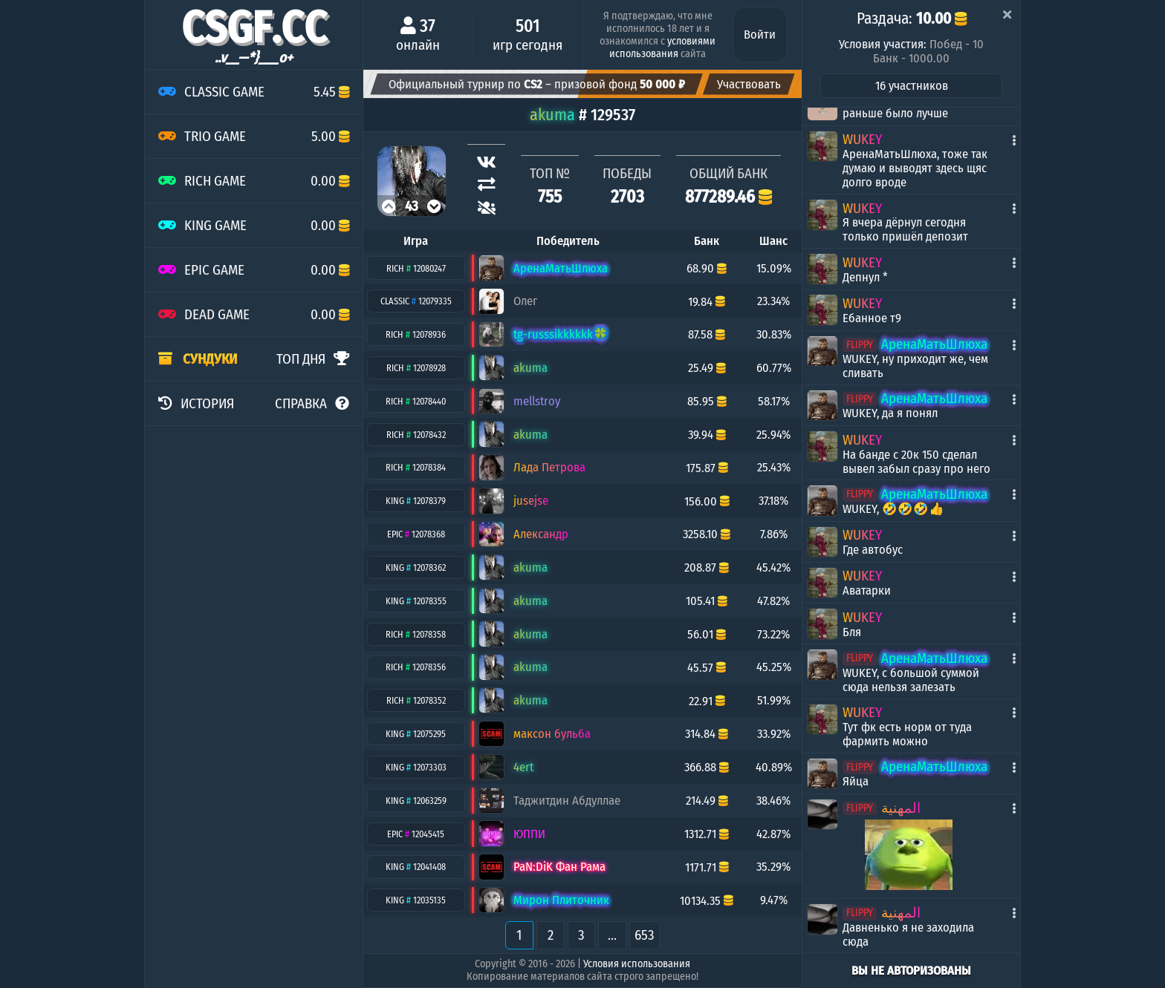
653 (645, 934)
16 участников (911, 86)
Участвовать (749, 84)
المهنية (901, 808)
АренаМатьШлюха (934, 344)
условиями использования (662, 47)
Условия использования (636, 964)
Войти (760, 34)
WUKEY (862, 139)
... (612, 934)
